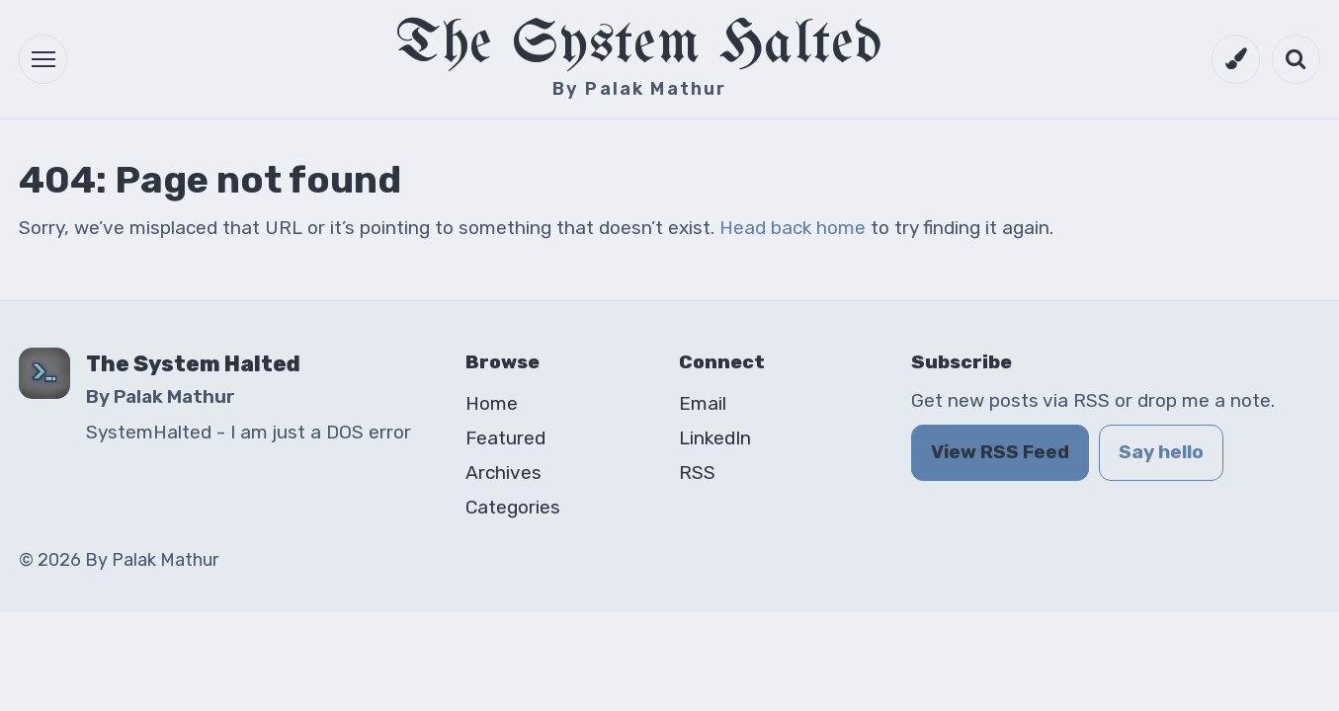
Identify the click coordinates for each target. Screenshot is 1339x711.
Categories (512, 507)
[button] (43, 59)
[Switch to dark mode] (1236, 59)
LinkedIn (715, 438)
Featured (505, 438)
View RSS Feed (1000, 451)
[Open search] (1296, 59)
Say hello (1161, 451)
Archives (503, 472)
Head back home (792, 227)
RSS (697, 472)
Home (491, 403)
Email (702, 403)
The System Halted (639, 46)
